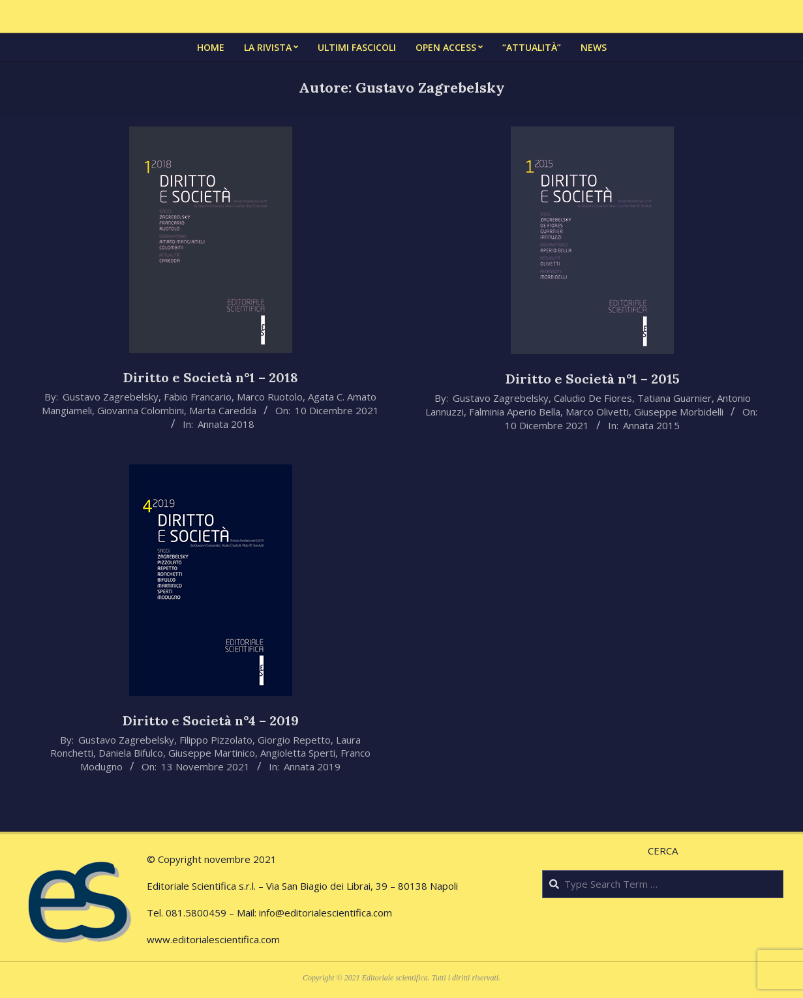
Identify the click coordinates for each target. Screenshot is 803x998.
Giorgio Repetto (294, 739)
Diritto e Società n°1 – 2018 (210, 377)
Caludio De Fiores (593, 397)
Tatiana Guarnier (674, 397)
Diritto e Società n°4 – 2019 (211, 720)
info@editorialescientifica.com (325, 912)
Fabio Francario (198, 396)
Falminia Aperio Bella (514, 411)
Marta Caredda (222, 410)
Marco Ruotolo (270, 396)
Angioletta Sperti (297, 752)
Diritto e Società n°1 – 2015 (593, 378)
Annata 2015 (651, 425)
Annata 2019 (312, 766)
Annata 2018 (226, 424)
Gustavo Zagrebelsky (111, 396)
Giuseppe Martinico (211, 752)
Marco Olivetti (597, 411)
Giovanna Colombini (140, 410)
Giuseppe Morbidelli (678, 411)
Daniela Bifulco (130, 752)
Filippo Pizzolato (215, 739)
